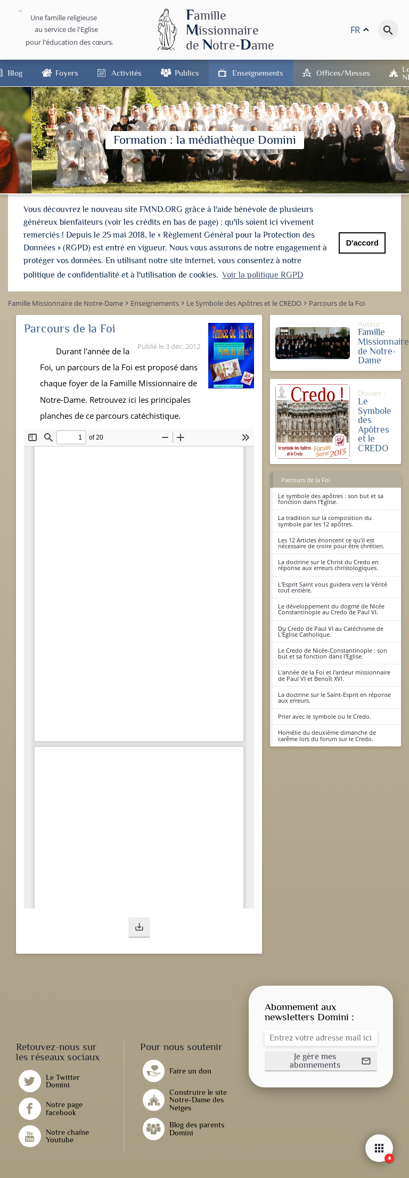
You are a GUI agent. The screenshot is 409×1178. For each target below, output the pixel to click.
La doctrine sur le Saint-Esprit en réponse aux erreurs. (334, 697)
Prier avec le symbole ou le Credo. (324, 716)
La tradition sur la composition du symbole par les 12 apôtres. (325, 520)
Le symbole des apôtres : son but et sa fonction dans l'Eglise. (330, 499)
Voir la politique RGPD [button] (262, 275)
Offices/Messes (343, 72)
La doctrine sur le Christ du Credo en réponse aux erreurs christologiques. (328, 565)
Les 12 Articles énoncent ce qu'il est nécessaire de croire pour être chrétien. (331, 543)
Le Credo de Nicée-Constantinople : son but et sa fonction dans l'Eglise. (332, 653)
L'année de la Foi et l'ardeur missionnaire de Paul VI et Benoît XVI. (334, 675)
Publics (187, 72)
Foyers (66, 72)
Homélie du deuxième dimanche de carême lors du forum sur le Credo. (327, 735)
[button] (139, 927)
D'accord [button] (362, 243)
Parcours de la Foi (305, 480)
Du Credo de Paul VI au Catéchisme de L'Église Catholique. (330, 631)
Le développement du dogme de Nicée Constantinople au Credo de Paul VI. (331, 609)
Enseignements (257, 72)
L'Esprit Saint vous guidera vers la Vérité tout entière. (332, 587)
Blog (14, 72)
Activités (126, 72)
